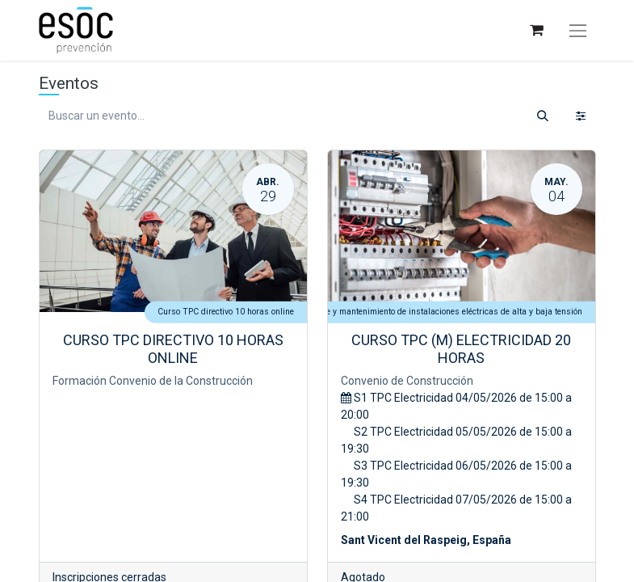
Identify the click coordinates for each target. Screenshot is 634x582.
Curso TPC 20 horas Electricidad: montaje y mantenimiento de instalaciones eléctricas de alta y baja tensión (376, 311)
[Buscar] (543, 116)
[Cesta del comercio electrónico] (536, 30)
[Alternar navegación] (577, 30)
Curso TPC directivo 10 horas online (225, 311)
